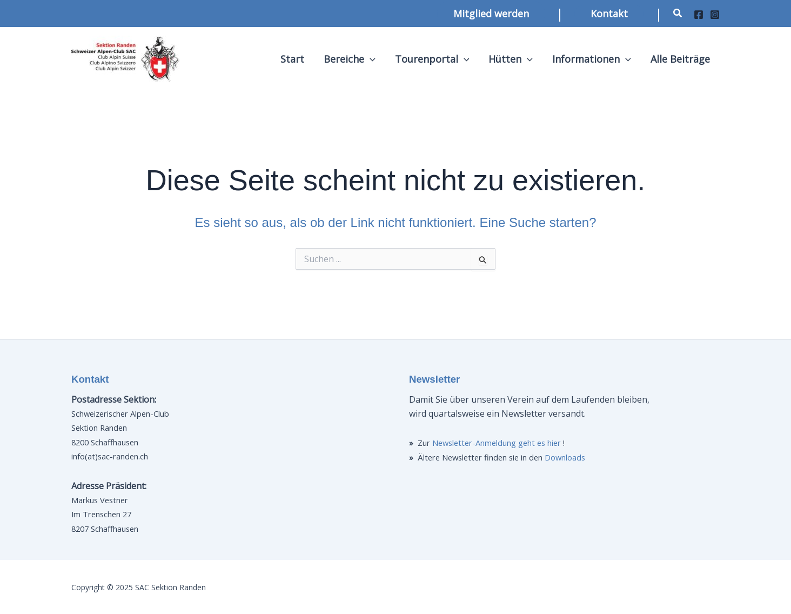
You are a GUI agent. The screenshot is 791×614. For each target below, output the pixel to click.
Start (292, 58)
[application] (370, 59)
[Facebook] (698, 14)
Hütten (510, 59)
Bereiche (350, 59)
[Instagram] (715, 14)
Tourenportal (432, 59)
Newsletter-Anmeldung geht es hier (496, 442)
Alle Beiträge (680, 58)
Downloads (565, 457)
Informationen (591, 59)
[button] (491, 13)
